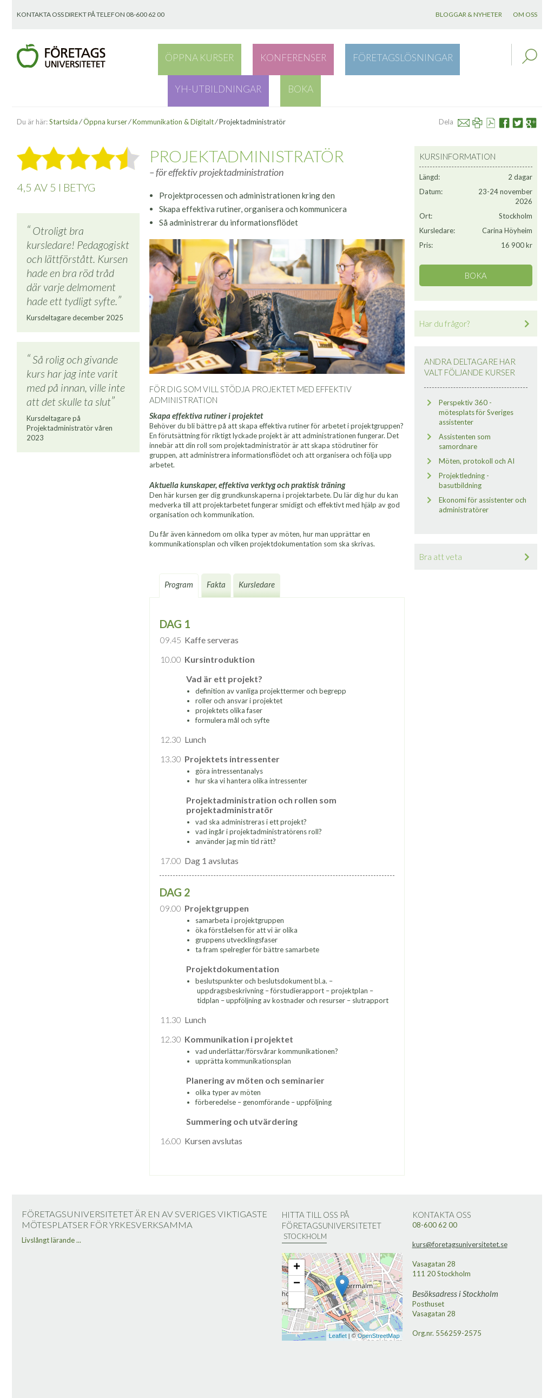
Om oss (525, 14)
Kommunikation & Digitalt (173, 91)
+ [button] (296, 1236)
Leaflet (338, 1305)
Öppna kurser (187, 56)
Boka (484, 56)
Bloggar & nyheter (469, 14)
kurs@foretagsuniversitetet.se (459, 1213)
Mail (468, 90)
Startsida (63, 91)
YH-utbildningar (426, 56)
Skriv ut (482, 90)
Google (535, 90)
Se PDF (495, 90)
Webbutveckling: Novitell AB (277, 1388)
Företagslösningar (337, 56)
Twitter (523, 90)
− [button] (296, 1252)
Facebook (508, 90)
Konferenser (255, 56)
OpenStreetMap (379, 1305)
